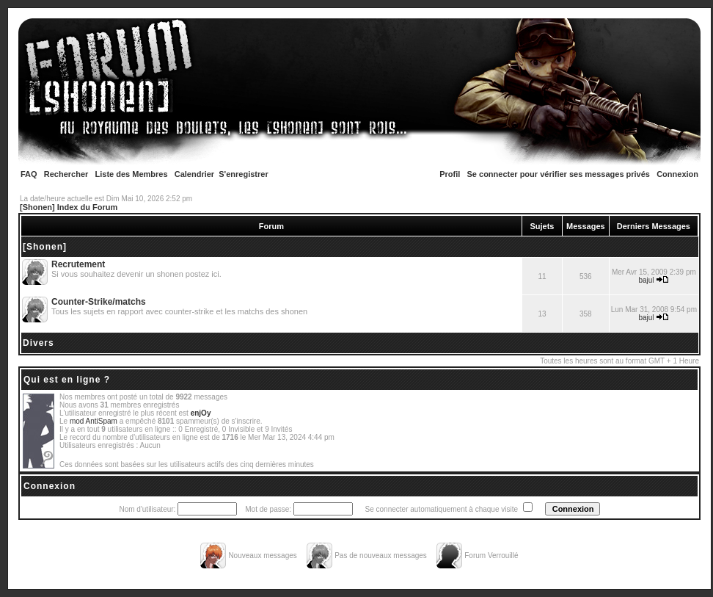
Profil (449, 174)
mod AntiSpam (93, 421)
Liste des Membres (131, 174)
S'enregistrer (243, 174)
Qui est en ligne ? (66, 380)
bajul (646, 280)
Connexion (677, 174)
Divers (38, 343)
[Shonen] (45, 247)
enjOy (201, 413)
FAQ (29, 174)
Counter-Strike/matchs (98, 302)
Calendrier (194, 174)
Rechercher (66, 174)
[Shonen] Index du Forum (68, 207)
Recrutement (78, 264)
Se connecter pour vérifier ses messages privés (558, 174)
